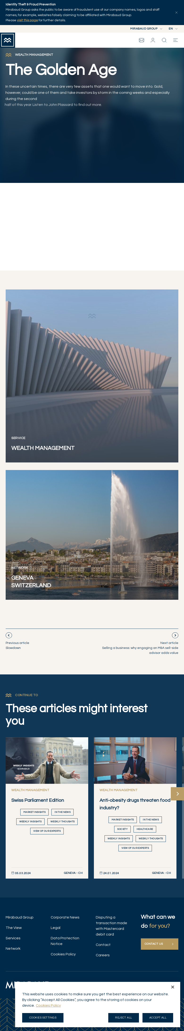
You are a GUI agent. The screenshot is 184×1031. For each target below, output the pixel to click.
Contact (103, 945)
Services (13, 938)
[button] (153, 40)
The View (14, 928)
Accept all (158, 1018)
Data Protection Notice (65, 941)
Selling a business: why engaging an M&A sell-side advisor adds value (140, 648)
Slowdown (17, 645)
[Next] (177, 793)
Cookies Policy (63, 954)
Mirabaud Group (19, 917)
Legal (55, 928)
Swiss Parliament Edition (37, 800)
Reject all (123, 1018)
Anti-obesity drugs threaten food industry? (135, 804)
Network (13, 948)
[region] (97, 1005)
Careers (103, 955)
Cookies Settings (43, 1018)
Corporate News (65, 917)
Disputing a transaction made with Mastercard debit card (111, 925)
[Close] (172, 988)
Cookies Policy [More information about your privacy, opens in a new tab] (48, 1007)
